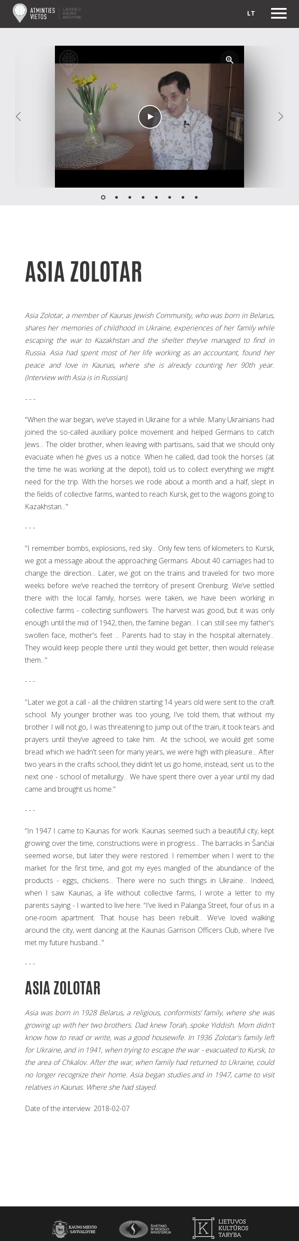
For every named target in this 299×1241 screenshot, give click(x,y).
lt (251, 13)
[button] (230, 60)
